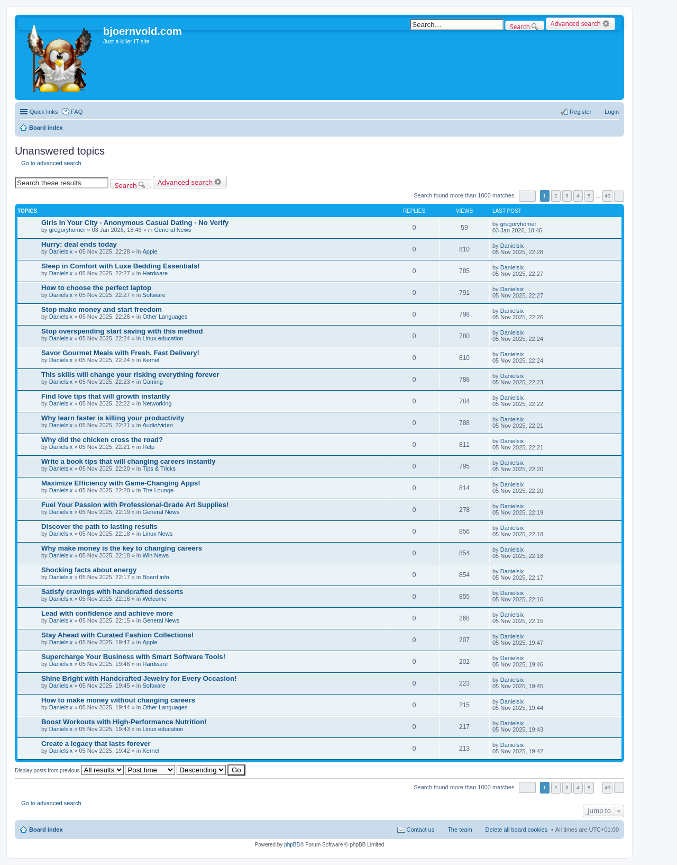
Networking (156, 403)
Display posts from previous (69, 770)
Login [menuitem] (612, 112)
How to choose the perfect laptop (96, 288)
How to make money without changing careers (118, 700)
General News (172, 230)
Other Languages (164, 316)
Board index (46, 829)
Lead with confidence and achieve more (107, 613)
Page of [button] (527, 196)
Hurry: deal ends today (79, 244)
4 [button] (578, 196)
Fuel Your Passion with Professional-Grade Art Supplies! (134, 505)
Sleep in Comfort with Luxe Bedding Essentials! (120, 266)
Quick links (44, 112)
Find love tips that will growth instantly (105, 396)
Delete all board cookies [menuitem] (516, 829)
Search (520, 26)
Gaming (152, 382)
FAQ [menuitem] (77, 112)
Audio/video (157, 425)
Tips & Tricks (159, 468)
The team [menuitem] (459, 829)
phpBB (292, 845)
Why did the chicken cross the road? (102, 440)
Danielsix (61, 251)
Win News (155, 555)
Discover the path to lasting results (99, 526)
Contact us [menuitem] (421, 829)
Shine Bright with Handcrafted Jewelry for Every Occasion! (138, 678)
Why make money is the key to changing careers (121, 548)
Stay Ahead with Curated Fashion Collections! (117, 635)
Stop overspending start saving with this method (122, 331)
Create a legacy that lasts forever (96, 743)
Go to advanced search (51, 163)
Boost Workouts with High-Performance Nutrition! (124, 722)
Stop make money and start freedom (101, 309)
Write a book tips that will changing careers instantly (128, 461)
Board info (155, 577)
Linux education (162, 338)
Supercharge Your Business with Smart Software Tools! (133, 657)
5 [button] (589, 196)
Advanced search (576, 23)
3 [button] (567, 196)
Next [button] (619, 196)
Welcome (154, 599)
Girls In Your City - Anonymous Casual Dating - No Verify (134, 223)
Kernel (150, 360)
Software (153, 295)
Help (148, 447)
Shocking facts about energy (88, 570)
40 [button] (607, 196)
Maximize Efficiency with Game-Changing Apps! (120, 483)
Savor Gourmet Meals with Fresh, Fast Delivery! (120, 353)
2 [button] (555, 196)
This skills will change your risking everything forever (130, 375)
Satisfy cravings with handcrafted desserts (112, 592)
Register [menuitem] (580, 112)
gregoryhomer (67, 230)
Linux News (157, 533)
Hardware (155, 273)
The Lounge (157, 490)
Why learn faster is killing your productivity (112, 418)
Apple (149, 251)
